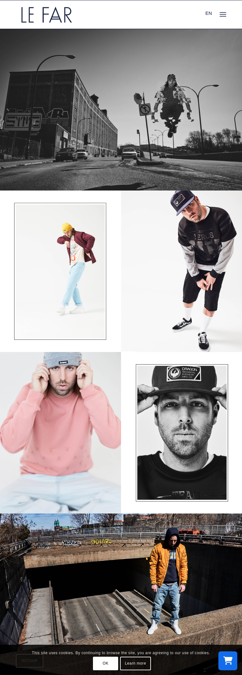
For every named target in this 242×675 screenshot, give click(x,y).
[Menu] (223, 14)
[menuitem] (223, 14)
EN (208, 13)
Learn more (135, 663)
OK (106, 663)
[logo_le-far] (47, 14)
